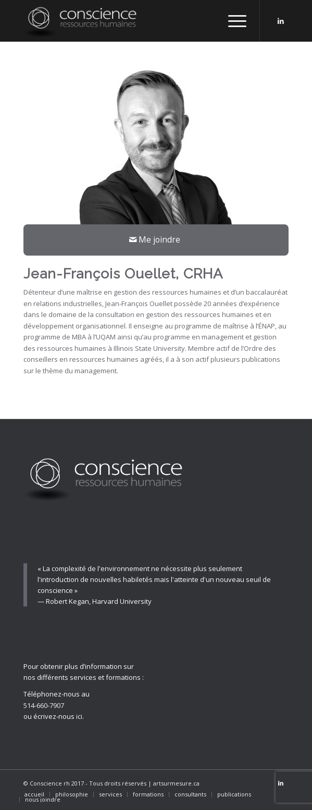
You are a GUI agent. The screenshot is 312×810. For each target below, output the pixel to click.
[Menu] (232, 21)
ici (79, 716)
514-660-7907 (43, 705)
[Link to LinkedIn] (281, 21)
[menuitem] (34, 794)
